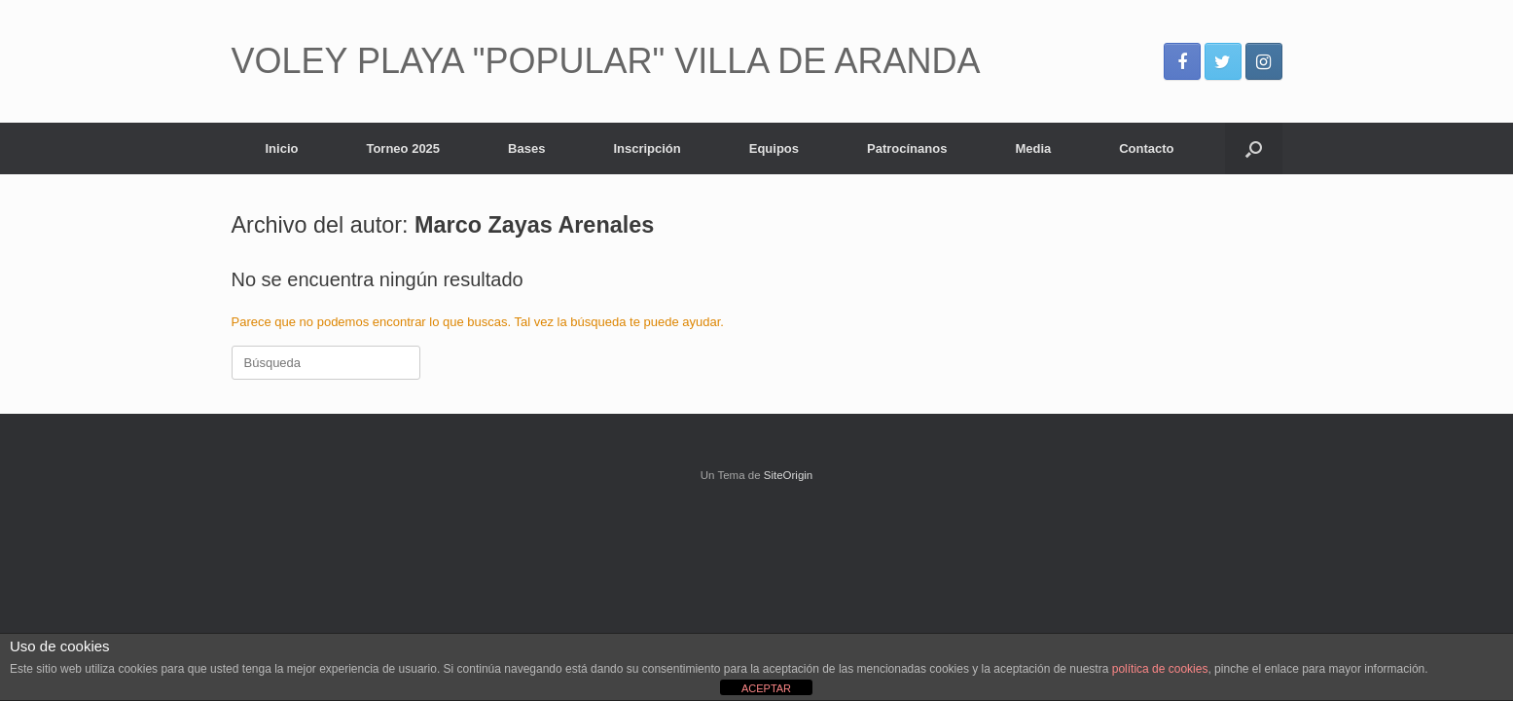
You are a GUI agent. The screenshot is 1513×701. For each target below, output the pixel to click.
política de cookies (1160, 669)
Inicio (282, 148)
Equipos (774, 148)
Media (1033, 148)
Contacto (1146, 148)
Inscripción (646, 148)
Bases (526, 148)
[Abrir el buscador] (1253, 148)
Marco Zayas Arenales (534, 225)
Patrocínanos (907, 148)
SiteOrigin (788, 475)
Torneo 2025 (403, 148)
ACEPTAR (766, 688)
